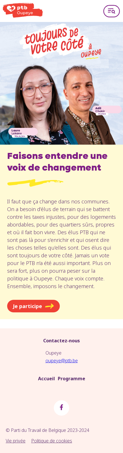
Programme (71, 378)
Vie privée (15, 441)
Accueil (46, 378)
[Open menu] (111, 11)
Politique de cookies (51, 441)
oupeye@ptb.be (61, 360)
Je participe (33, 306)
